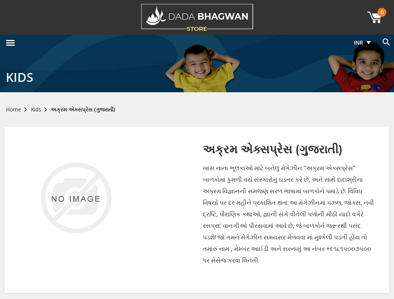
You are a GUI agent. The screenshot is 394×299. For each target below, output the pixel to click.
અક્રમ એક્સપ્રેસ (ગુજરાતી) (83, 109)
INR (358, 42)
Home (13, 109)
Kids (36, 109)
